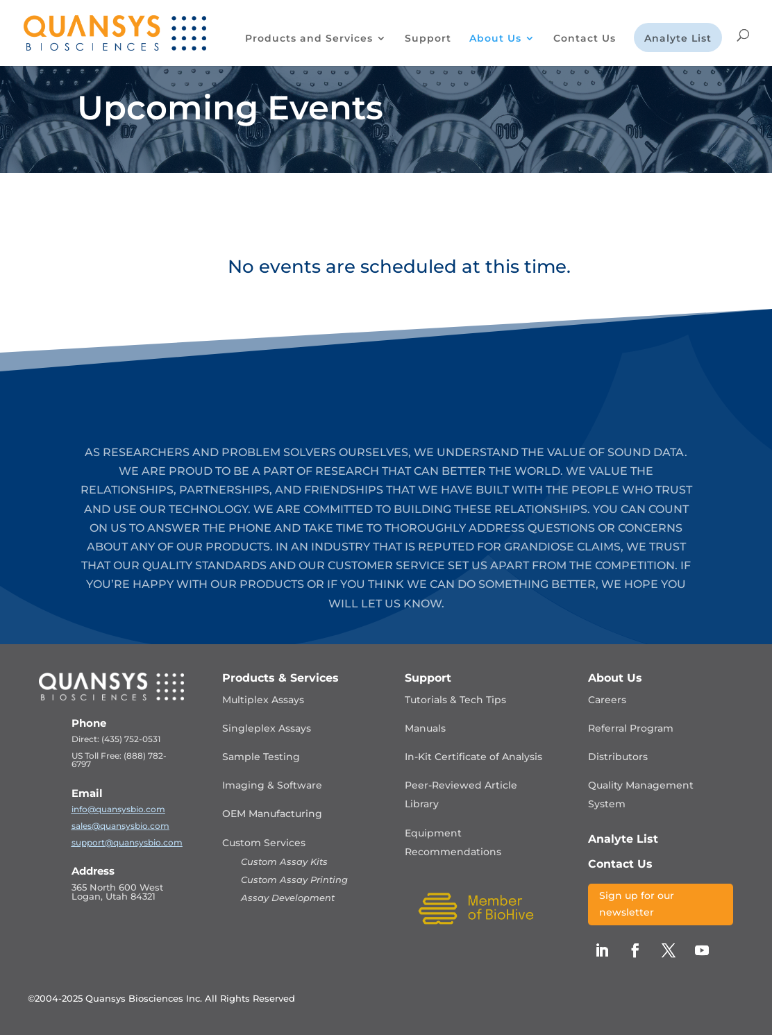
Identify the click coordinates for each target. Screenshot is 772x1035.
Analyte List (678, 38)
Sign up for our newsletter (636, 903)
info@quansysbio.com (118, 809)
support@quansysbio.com (127, 842)
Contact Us (584, 38)
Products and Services (309, 38)
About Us (495, 38)
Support (428, 38)
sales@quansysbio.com (120, 826)
